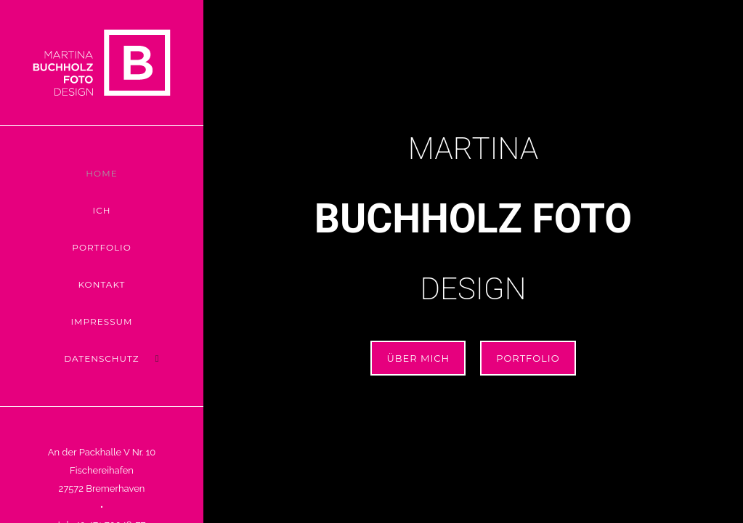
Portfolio (101, 247)
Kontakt (102, 284)
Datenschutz (101, 358)
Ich (102, 210)
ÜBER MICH (418, 358)
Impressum (101, 321)
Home (101, 173)
